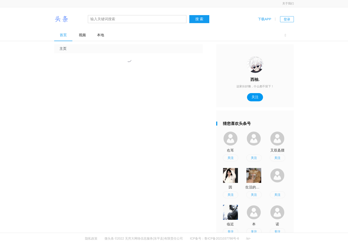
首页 (63, 35)
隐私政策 (91, 238)
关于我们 (288, 3)
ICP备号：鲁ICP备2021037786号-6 (214, 238)
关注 (255, 97)
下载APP (264, 19)
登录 (287, 19)
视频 (82, 35)
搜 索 (199, 19)
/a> (248, 238)
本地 (100, 35)
